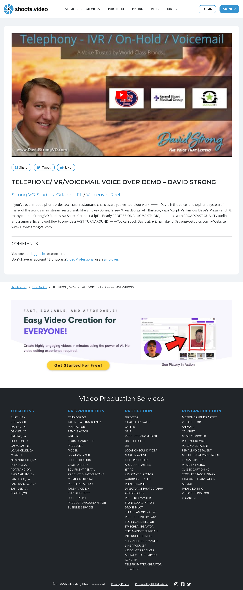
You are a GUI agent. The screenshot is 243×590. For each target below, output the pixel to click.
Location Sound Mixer (141, 450)
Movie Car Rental (80, 479)
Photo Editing (192, 488)
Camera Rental (79, 465)
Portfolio (119, 9)
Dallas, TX (18, 427)
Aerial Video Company (141, 555)
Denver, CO (19, 431)
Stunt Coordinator (139, 502)
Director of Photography (144, 488)
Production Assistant (141, 436)
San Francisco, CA (23, 484)
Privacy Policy (120, 584)
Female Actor (78, 431)
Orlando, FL (69, 194)
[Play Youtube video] (122, 95)
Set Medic (132, 569)
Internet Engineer (138, 536)
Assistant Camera (138, 465)
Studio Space (77, 417)
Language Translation (198, 479)
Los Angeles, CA (22, 450)
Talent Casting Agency (84, 422)
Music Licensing (193, 465)
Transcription (193, 460)
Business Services (80, 507)
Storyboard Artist (82, 441)
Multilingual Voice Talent (201, 455)
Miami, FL (17, 455)
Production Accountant (86, 474)
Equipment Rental (81, 469)
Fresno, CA (18, 436)
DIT (127, 445)
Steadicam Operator (140, 512)
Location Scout (79, 455)
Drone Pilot (134, 507)
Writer (73, 436)
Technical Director (139, 521)
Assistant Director (139, 474)
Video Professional (80, 259)
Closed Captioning (195, 469)
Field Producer (136, 460)
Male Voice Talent (195, 445)
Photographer (136, 484)
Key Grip (131, 559)
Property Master (138, 498)
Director (131, 417)
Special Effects (79, 493)
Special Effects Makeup (142, 541)
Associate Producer (139, 550)
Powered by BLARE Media (151, 584)
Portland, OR (21, 469)
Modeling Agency (81, 484)
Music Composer (194, 436)
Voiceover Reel (103, 194)
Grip (128, 431)
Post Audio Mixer (194, 441)
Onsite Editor (135, 441)
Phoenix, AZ (19, 465)
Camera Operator (138, 422)
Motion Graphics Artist (199, 417)
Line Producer (135, 545)
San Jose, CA (19, 488)
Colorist (188, 431)
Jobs (173, 9)
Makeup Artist (135, 455)
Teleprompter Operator (143, 564)
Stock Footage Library (198, 474)
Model (73, 450)
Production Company (141, 517)
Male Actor (76, 427)
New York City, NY (23, 460)
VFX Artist (189, 498)
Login (207, 9)
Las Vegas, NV (20, 445)
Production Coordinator (87, 502)
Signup (229, 9)
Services (75, 9)
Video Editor (191, 422)
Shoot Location (79, 460)
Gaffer (130, 427)
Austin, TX (18, 417)
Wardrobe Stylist (138, 479)
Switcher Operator (139, 526)
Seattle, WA (19, 493)
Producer (75, 445)
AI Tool (187, 484)
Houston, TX (19, 441)
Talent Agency (78, 488)
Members (96, 9)
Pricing (140, 9)
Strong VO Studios (33, 194)
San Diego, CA (20, 479)
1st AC (129, 469)
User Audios (39, 287)
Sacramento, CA (22, 474)
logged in (38, 254)
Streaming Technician (141, 531)
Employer (110, 259)
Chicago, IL (18, 422)
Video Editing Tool (195, 493)
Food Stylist (77, 498)
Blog (158, 9)
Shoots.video (19, 287)
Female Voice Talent (197, 450)
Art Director (134, 493)
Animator (189, 427)
